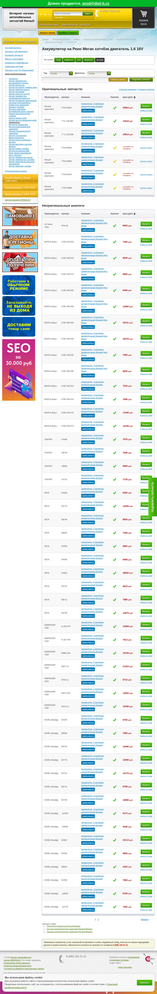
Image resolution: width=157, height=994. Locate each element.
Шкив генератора (16, 138)
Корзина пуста (143, 16)
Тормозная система (14, 66)
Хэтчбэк (99, 60)
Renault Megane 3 (14, 194)
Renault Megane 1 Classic (17, 177)
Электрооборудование (15, 74)
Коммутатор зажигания (19, 105)
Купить (146, 106)
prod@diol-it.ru (95, 3)
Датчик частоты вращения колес (23, 120)
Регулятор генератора (18, 125)
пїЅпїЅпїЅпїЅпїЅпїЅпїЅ (61, 39)
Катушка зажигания (17, 109)
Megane (77, 39)
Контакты (85, 24)
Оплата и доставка (48, 24)
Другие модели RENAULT (18, 200)
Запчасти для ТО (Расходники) (19, 70)
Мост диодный (15, 155)
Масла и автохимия (14, 59)
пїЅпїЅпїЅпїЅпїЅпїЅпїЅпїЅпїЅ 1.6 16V (98, 39)
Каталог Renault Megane (20, 41)
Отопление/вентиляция (16, 171)
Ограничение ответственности (17, 963)
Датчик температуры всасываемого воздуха (18, 82)
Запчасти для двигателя (16, 51)
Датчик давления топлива (20, 166)
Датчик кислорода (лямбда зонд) (23, 87)
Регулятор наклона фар (19, 151)
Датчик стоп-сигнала (18, 136)
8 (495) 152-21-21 (110, 11)
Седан (58, 60)
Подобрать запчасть (67, 33)
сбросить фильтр (118, 79)
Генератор (13, 79)
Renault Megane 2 (14, 187)
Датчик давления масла (19, 90)
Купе (79, 60)
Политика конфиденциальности (17, 966)
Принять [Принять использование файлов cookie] (144, 982)
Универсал (88, 60)
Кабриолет (69, 60)
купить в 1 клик (146, 110)
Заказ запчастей (69, 24)
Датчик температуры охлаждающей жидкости (19, 97)
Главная (45, 39)
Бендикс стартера (16, 107)
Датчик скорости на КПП (19, 94)
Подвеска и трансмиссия (16, 63)
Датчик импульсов (17, 85)
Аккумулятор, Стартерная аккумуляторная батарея (92, 105)
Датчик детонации (16, 92)
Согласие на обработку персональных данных (24, 969)
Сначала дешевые (127, 89)
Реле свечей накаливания (20, 153)
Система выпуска (13, 48)
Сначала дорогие (146, 89)
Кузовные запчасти (14, 55)
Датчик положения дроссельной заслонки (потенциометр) (23, 102)
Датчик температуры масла (21, 157)
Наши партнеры (125, 967)
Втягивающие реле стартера (21, 111)
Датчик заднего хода (18, 118)
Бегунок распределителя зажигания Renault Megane (69, 929)
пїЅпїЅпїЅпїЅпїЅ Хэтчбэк (126, 39)
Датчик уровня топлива (19, 149)
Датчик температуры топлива (21, 160)
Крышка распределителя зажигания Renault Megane (69, 932)
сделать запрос (146, 148)
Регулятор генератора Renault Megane (63, 926)
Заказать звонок (47, 33)
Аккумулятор (14, 122)
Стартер (12, 116)
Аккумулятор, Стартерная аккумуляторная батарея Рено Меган (94, 223)
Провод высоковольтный (19, 114)
